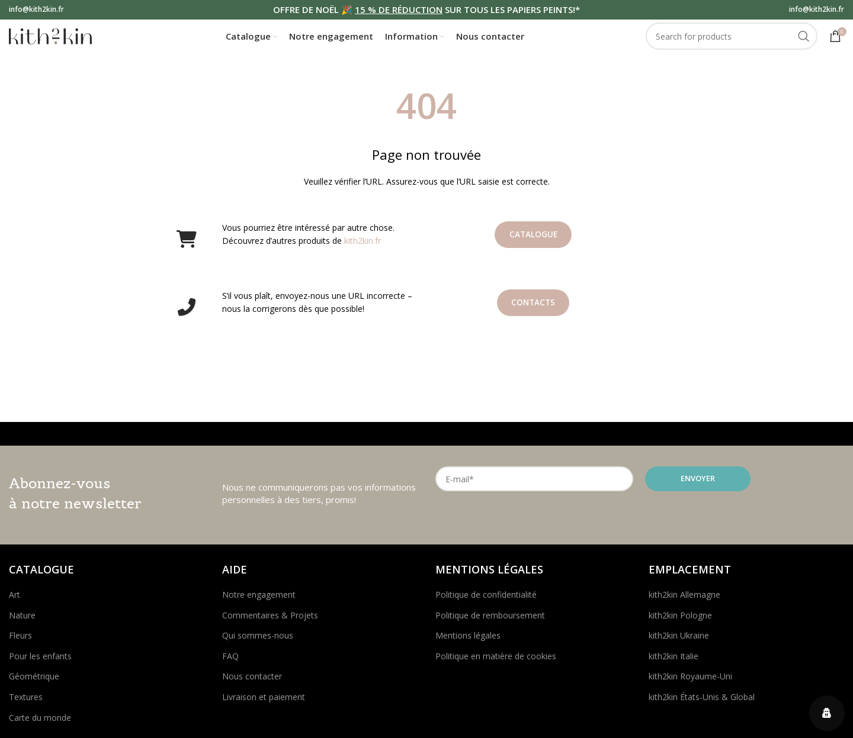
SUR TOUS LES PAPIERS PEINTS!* (511, 10)
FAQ (230, 662)
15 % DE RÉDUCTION (398, 10)
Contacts (533, 309)
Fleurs (20, 641)
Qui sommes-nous (257, 641)
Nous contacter (252, 682)
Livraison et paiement (263, 702)
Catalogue (533, 241)
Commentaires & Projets (270, 621)
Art (14, 600)
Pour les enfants (40, 662)
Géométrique (34, 682)
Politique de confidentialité (486, 600)
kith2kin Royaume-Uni (690, 682)
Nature (22, 621)
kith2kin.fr (362, 247)
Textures (26, 702)
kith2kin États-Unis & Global (702, 702)
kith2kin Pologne (680, 621)
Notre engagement (259, 600)
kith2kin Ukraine (679, 641)
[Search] (731, 40)
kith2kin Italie (673, 662)
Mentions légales (468, 641)
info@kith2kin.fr (36, 10)
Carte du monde (40, 723)
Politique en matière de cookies (495, 662)
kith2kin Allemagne (684, 600)
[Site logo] (50, 38)
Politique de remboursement (490, 621)
